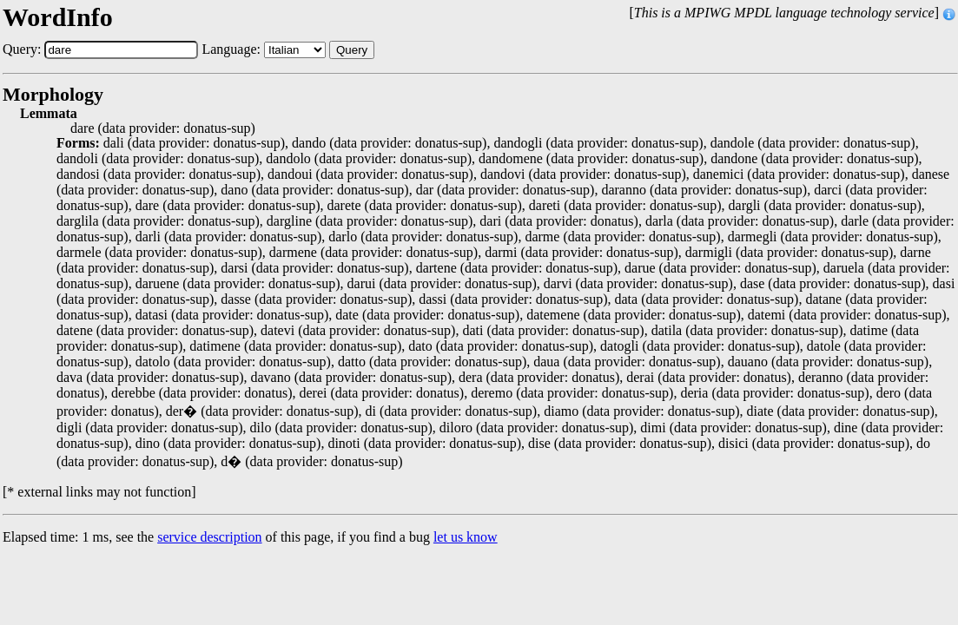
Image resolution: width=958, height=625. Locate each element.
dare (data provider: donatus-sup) (162, 128)
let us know (465, 537)
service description (209, 537)
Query (351, 49)
